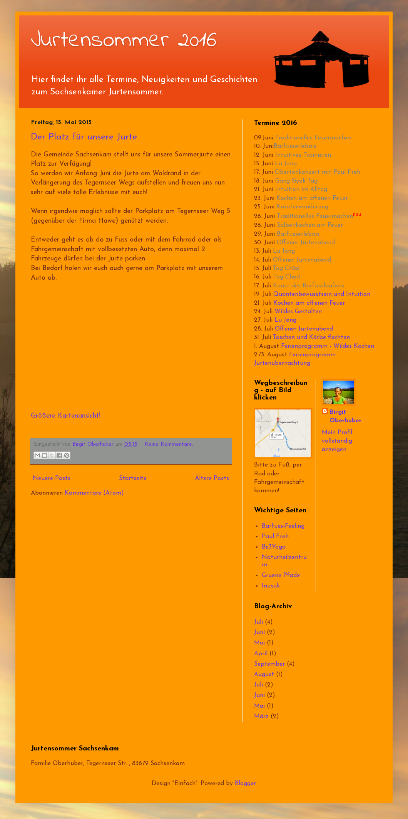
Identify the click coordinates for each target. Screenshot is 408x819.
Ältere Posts (212, 478)
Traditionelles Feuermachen (313, 138)
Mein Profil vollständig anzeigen (337, 441)
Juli (258, 622)
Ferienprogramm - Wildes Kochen (327, 346)
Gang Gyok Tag (296, 181)
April (261, 654)
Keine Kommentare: (169, 444)
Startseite (133, 478)
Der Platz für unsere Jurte (84, 137)
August (264, 674)
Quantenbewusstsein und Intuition (321, 294)
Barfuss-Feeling (283, 526)
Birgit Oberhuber (345, 416)
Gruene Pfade (281, 575)
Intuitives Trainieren (303, 155)
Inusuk (271, 586)
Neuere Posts (51, 478)
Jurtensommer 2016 (124, 40)
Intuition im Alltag (301, 189)
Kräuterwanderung (302, 207)
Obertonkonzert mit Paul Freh (317, 172)
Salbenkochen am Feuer (310, 225)
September (269, 664)
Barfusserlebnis (295, 146)
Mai (259, 643)
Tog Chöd (286, 268)
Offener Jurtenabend (306, 243)
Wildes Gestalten (298, 312)
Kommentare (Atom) (94, 493)
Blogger (245, 783)
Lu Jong (286, 164)
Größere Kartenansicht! (65, 416)
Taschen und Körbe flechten (311, 337)
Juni (259, 632)
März (261, 716)
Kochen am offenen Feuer (312, 198)
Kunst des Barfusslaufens (308, 286)
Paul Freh (275, 537)
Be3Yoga (274, 547)
